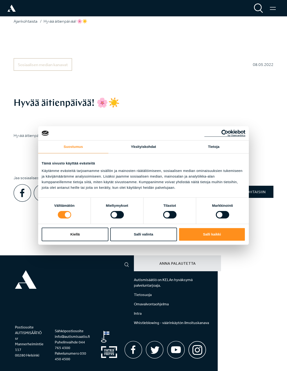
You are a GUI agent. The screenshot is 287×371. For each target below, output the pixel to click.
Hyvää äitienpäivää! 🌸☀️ (65, 21)
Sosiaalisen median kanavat (43, 64)
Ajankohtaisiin (250, 191)
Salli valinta (143, 234)
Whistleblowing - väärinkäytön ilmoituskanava (171, 322)
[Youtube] (176, 350)
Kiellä (75, 234)
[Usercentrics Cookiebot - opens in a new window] (224, 133)
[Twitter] (154, 350)
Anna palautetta (177, 263)
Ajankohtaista (25, 21)
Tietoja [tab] (214, 147)
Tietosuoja (143, 294)
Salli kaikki (212, 234)
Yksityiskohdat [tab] (143, 147)
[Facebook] (133, 350)
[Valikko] (273, 8)
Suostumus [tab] (73, 147)
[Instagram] (197, 348)
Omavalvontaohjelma (151, 304)
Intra (138, 313)
